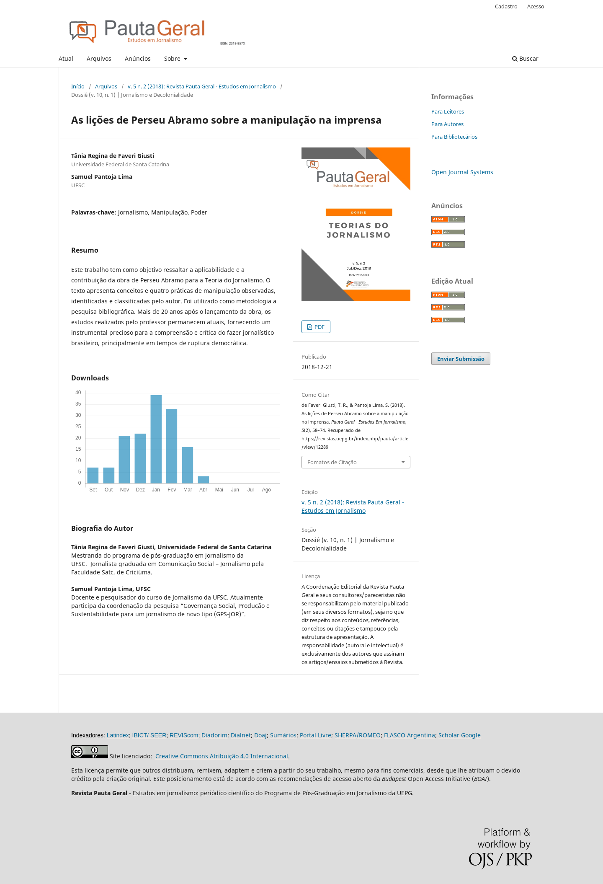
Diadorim (214, 735)
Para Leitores (447, 111)
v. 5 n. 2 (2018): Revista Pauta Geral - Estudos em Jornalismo (202, 86)
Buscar (525, 58)
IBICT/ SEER (149, 735)
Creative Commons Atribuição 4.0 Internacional (221, 756)
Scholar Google (459, 735)
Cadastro (506, 6)
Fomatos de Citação (332, 462)
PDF (319, 327)
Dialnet (241, 735)
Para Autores (447, 124)
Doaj (260, 735)
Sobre (173, 58)
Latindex (118, 735)
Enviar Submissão (460, 358)
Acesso (535, 6)
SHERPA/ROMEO (358, 735)
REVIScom (184, 735)
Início (78, 86)
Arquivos (99, 58)
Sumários (283, 735)
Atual (66, 58)
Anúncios (138, 58)
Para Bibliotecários (454, 136)
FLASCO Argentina (409, 735)
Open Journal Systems (462, 172)
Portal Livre (315, 735)
